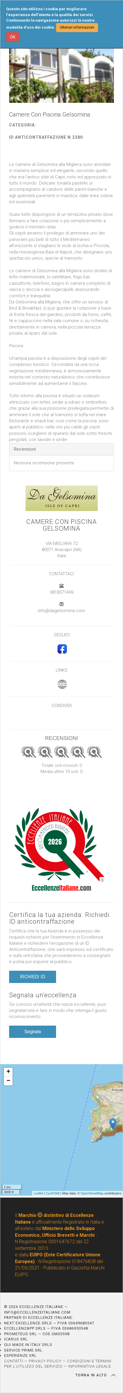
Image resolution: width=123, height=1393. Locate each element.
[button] (21, 70)
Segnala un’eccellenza (43, 995)
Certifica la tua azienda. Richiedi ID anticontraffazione (59, 918)
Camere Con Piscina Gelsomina (61, 525)
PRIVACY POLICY (45, 1361)
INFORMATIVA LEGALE (89, 1366)
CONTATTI (13, 1361)
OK (12, 37)
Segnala (32, 1031)
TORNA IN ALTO (95, 1375)
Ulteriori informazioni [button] (77, 27)
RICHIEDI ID (32, 976)
